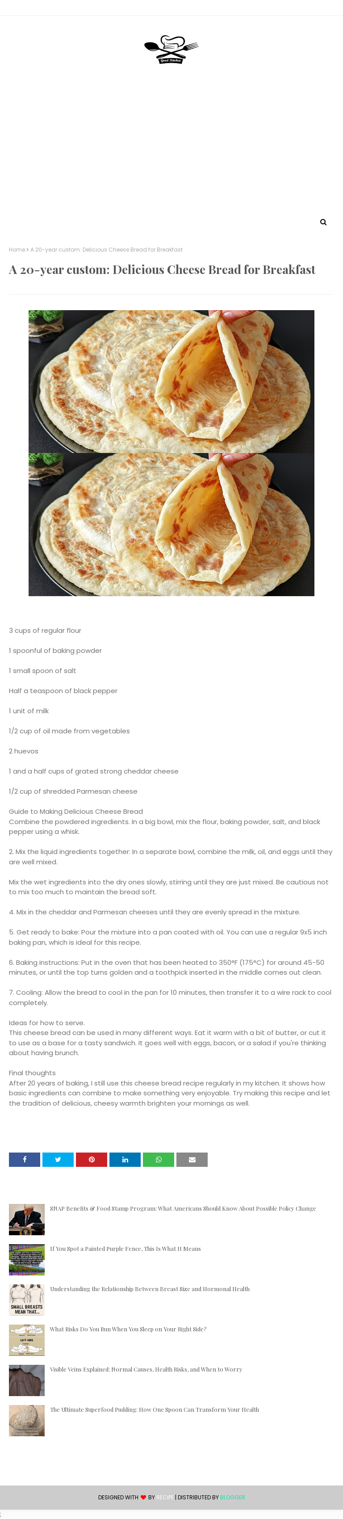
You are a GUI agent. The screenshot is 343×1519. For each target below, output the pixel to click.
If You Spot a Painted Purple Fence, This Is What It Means (125, 1248)
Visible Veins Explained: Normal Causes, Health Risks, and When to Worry (146, 1369)
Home (17, 249)
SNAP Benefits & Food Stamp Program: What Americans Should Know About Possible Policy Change (183, 1208)
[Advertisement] (171, 148)
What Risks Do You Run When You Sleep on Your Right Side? (128, 1329)
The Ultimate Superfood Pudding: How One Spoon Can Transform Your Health (154, 1409)
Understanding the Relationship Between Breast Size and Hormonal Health (150, 1288)
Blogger (232, 1497)
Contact (23, 9)
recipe (165, 1497)
